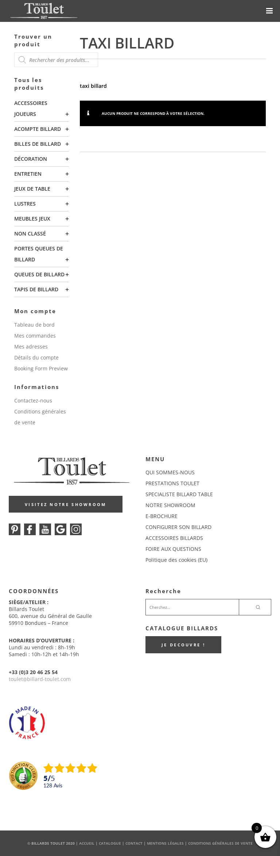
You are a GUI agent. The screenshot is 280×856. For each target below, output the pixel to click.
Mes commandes (35, 335)
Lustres (25, 203)
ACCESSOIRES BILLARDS (174, 537)
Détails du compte (36, 357)
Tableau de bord (34, 324)
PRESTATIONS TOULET (172, 483)
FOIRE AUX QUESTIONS (173, 548)
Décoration (30, 158)
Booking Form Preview (41, 368)
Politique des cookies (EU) (176, 559)
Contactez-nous (33, 400)
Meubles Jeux (32, 218)
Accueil (86, 843)
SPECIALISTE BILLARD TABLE (179, 494)
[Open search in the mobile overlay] (56, 59)
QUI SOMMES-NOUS (170, 472)
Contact (134, 843)
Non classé (30, 233)
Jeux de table (32, 188)
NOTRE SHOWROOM (170, 505)
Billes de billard (37, 143)
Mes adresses (31, 346)
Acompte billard (37, 128)
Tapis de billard (36, 289)
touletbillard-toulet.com (40, 679)
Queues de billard (39, 274)
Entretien (28, 173)
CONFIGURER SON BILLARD (178, 527)
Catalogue (110, 843)
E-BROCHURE (161, 516)
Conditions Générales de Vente (220, 843)
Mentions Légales (165, 843)
